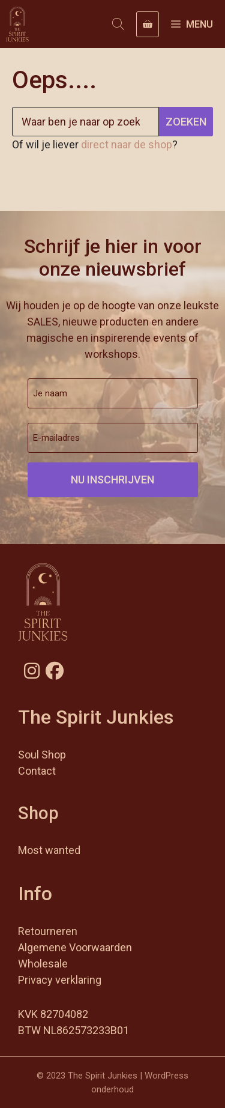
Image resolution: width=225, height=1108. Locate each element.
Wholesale (43, 963)
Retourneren (47, 931)
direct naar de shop (126, 144)
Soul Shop (42, 754)
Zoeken (186, 121)
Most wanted (49, 850)
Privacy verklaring (59, 979)
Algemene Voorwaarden (75, 947)
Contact (37, 770)
